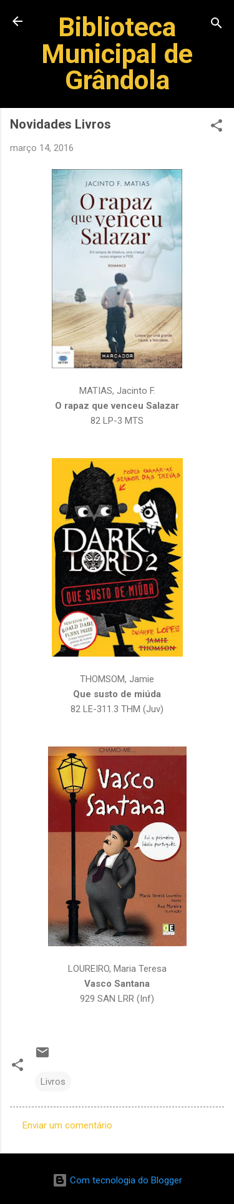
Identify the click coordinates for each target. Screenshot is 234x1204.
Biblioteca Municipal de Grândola (117, 53)
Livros (53, 1081)
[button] (216, 127)
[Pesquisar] (216, 25)
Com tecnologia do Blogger (117, 1180)
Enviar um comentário (67, 1125)
